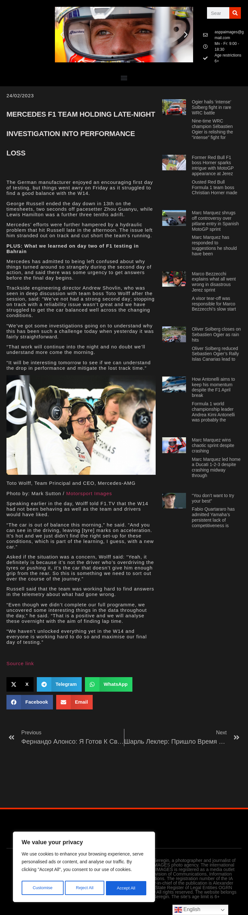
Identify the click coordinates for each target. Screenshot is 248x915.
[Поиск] (235, 13)
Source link (20, 663)
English (187, 910)
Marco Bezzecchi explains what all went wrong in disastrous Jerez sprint (214, 282)
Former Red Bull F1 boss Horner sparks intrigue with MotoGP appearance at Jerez (213, 165)
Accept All (126, 888)
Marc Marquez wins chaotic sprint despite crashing (213, 445)
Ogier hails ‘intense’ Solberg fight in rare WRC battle (211, 107)
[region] (84, 868)
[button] (62, 35)
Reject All (84, 888)
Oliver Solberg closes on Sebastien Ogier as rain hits (216, 334)
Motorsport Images (89, 493)
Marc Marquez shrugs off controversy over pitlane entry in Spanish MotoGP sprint (215, 220)
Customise (42, 888)
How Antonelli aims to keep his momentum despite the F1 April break (213, 387)
